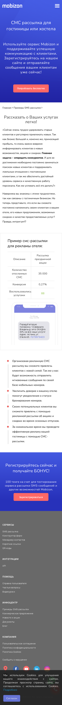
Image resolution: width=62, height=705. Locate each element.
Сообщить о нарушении (14, 659)
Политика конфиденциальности (19, 647)
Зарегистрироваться (31, 497)
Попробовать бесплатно (31, 88)
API (4, 566)
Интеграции (10, 559)
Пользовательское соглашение (19, 643)
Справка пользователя (14, 583)
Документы (8, 622)
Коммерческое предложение (17, 613)
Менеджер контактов (13, 540)
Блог (4, 626)
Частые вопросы (11, 587)
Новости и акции (11, 617)
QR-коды (7, 548)
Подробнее (10, 690)
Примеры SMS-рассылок (15, 609)
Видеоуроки (8, 591)
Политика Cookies (11, 652)
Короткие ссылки (11, 544)
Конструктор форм (12, 535)
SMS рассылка (10, 531)
